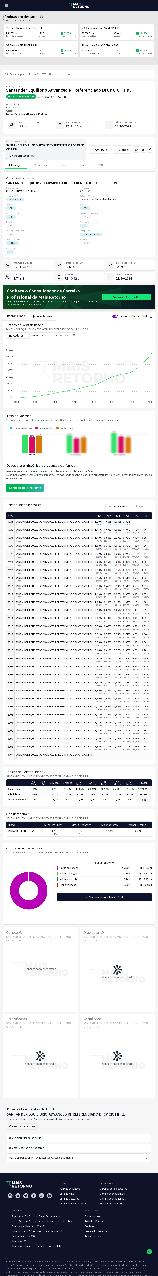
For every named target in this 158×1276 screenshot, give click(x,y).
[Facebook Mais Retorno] (33, 1195)
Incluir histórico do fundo (134, 316)
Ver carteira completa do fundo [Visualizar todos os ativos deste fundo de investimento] (104, 897)
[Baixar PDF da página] (143, 149)
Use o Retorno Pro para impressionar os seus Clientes (42, 1221)
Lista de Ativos (67, 1193)
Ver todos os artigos (22, 1126)
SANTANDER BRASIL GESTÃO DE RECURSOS (26, 113)
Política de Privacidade (97, 1231)
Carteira (83, 165)
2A (55, 335)
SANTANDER (12, 107)
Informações (16, 165)
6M (44, 335)
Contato (89, 1226)
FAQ (100, 165)
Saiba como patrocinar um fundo (17, 20)
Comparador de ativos (112, 1193)
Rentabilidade (41, 165)
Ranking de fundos (69, 1188)
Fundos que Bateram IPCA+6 (28, 1226)
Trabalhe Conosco (95, 1221)
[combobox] (117, 506)
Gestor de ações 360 (23, 1236)
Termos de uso (93, 1236)
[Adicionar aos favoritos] (136, 149)
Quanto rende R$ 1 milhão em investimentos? (37, 1231)
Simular (122, 149)
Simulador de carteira (111, 1203)
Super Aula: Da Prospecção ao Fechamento (36, 1216)
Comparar (99, 149)
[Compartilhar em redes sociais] (150, 149)
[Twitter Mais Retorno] (25, 1195)
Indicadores (17, 335)
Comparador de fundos (113, 1198)
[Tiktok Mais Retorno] (41, 1195)
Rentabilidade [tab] (16, 316)
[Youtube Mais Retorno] (17, 1195)
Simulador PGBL (21, 1241)
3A (61, 335)
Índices (64, 165)
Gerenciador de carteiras (113, 1188)
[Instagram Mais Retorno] (10, 1195)
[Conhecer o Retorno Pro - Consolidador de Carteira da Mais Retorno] (126, 297)
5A (66, 335)
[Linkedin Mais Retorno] (49, 1195)
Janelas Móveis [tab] (42, 316)
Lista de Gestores (69, 1198)
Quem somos (92, 1216)
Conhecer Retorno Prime (25, 488)
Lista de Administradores (73, 1203)
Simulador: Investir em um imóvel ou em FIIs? (37, 1246)
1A (49, 335)
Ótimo (36, 336)
